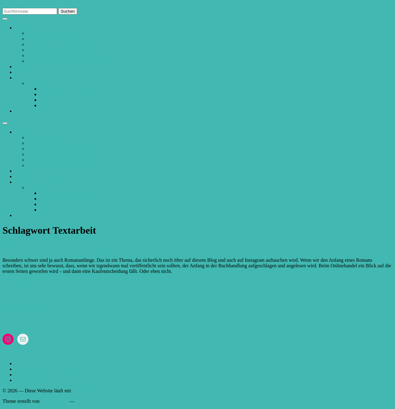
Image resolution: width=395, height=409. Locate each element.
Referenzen (38, 38)
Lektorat (23, 27)
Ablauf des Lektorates (49, 33)
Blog (19, 77)
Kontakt (23, 111)
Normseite (37, 55)
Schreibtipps (52, 94)
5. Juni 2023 (14, 281)
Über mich (25, 66)
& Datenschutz (40, 308)
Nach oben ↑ (88, 401)
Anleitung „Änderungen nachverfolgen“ (66, 61)
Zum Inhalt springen (22, 5)
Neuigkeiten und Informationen (71, 88)
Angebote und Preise (35, 72)
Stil (43, 99)
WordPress (83, 390)
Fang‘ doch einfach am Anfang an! (57, 247)
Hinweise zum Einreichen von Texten (64, 49)
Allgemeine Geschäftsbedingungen (61, 44)
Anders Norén (54, 401)
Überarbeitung (54, 105)
